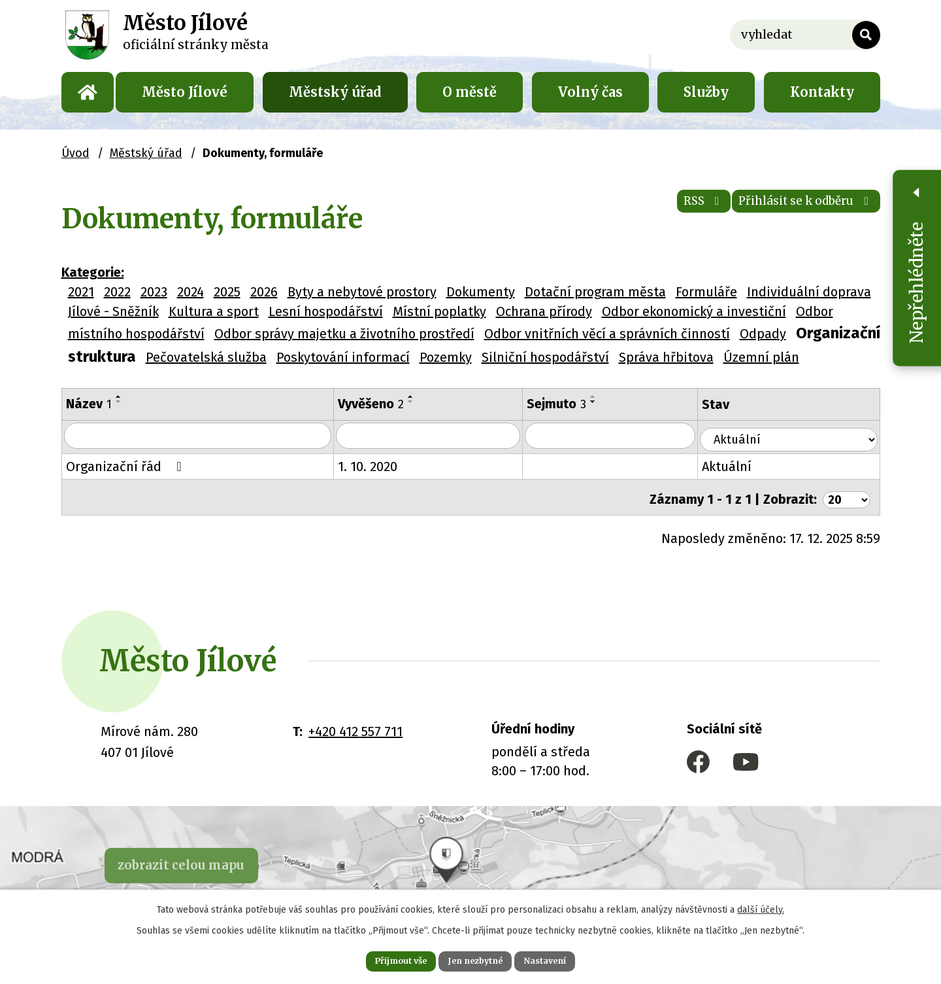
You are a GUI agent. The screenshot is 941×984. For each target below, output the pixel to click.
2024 (190, 292)
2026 (264, 292)
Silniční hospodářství (545, 357)
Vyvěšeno (379, 404)
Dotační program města (595, 292)
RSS (662, 209)
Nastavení (562, 959)
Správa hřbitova (666, 357)
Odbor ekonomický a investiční (694, 311)
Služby (706, 92)
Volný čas (590, 92)
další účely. (760, 905)
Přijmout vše (384, 959)
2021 (81, 292)
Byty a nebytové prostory (362, 292)
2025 (227, 292)
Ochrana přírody (544, 311)
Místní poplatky (439, 311)
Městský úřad (335, 92)
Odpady (763, 334)
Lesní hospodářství (326, 311)
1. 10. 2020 (376, 465)
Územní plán (761, 357)
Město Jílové (184, 92)
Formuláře (706, 292)
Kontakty (822, 92)
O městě (469, 92)
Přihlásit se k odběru (790, 209)
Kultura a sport (214, 311)
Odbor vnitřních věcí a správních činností (607, 334)
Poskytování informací (343, 357)
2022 (117, 292)
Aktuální (746, 465)
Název (89, 404)
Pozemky (446, 357)
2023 (153, 292)
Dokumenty (480, 292)
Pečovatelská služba (206, 357)
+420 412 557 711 (355, 726)
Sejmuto (571, 404)
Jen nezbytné (476, 959)
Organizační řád (127, 465)
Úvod (87, 92)
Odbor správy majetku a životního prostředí (344, 334)
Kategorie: (92, 272)
